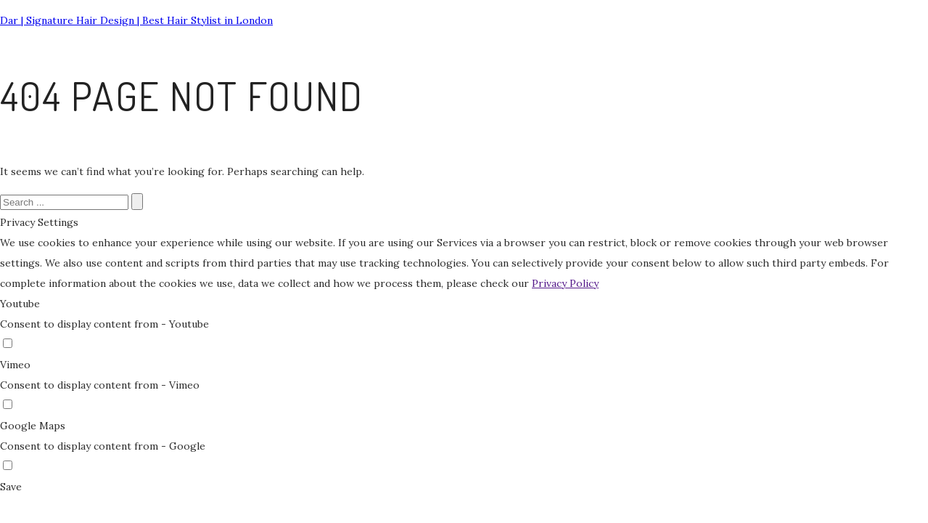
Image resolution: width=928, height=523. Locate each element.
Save (11, 486)
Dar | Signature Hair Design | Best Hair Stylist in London (136, 20)
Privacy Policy (565, 283)
